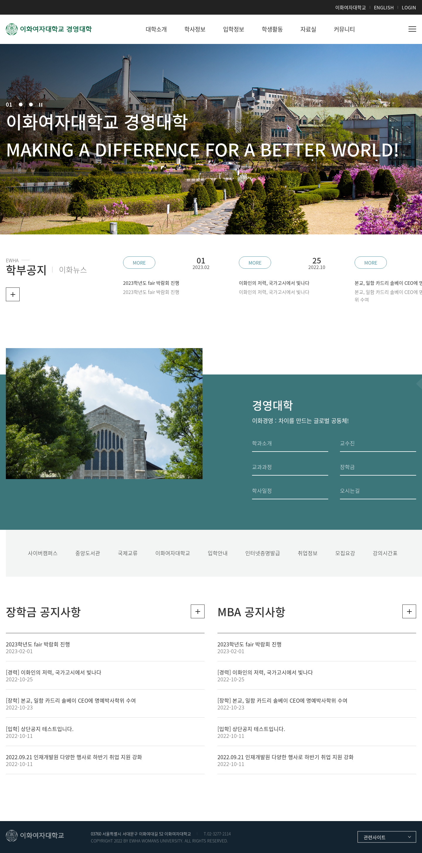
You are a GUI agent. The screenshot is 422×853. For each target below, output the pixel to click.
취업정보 (308, 553)
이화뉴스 (73, 269)
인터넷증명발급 (262, 553)
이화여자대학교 (350, 7)
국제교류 (128, 553)
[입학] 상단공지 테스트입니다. (40, 729)
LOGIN (409, 7)
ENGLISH (384, 7)
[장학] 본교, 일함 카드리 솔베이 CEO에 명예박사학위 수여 (71, 700)
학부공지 (26, 270)
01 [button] (9, 104)
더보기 (13, 294)
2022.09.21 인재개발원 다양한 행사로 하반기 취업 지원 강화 (74, 757)
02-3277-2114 (219, 834)
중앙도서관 (87, 553)
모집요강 (345, 553)
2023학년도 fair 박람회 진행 (38, 644)
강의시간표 (385, 553)
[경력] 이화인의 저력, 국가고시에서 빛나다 (53, 672)
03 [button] (31, 104)
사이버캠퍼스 (43, 553)
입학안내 (218, 553)
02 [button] (21, 104)
